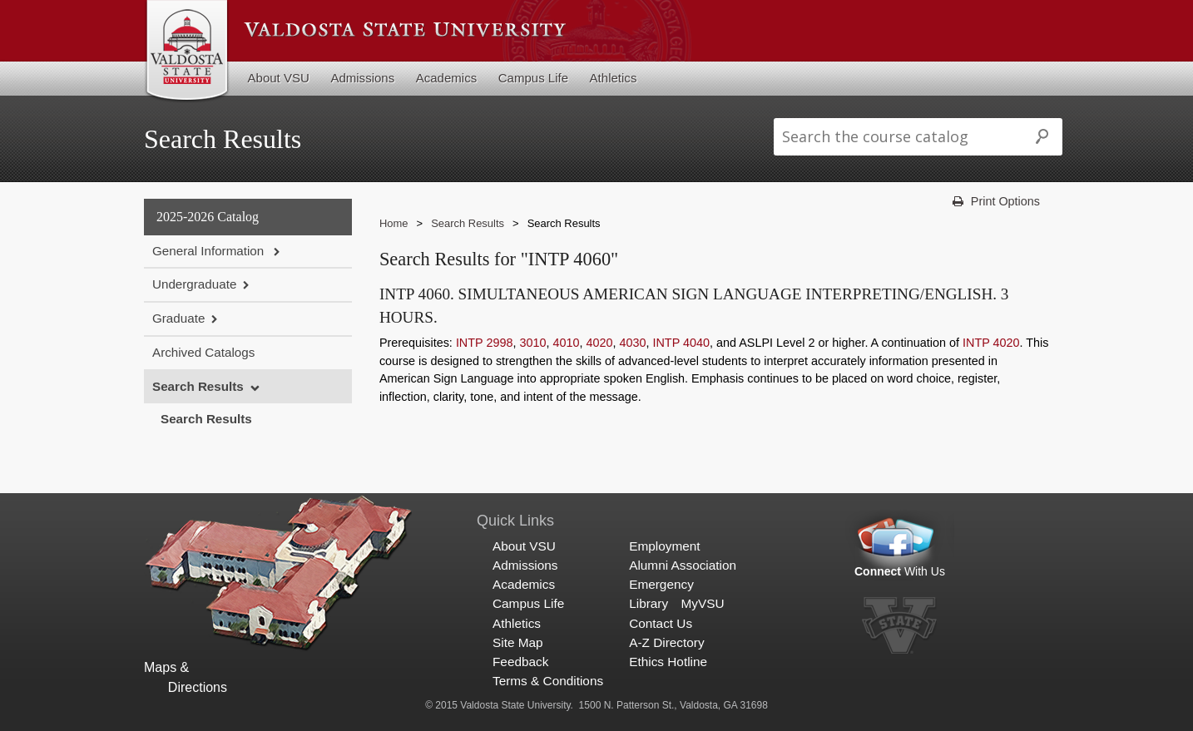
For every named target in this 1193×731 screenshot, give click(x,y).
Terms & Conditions (548, 681)
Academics (447, 78)
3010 (532, 342)
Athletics (613, 78)
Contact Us (660, 623)
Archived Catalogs (203, 352)
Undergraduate (194, 284)
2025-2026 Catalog (207, 217)
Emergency (661, 584)
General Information (209, 251)
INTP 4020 (991, 342)
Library (648, 603)
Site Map (518, 642)
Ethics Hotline (668, 661)
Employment (664, 546)
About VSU (278, 78)
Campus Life (533, 78)
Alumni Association (682, 565)
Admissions (362, 78)
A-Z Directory (666, 642)
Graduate (178, 318)
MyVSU (702, 603)
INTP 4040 (681, 342)
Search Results (198, 386)
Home (393, 223)
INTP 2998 (484, 342)
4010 (565, 342)
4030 (632, 342)
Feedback (520, 661)
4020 (599, 342)
